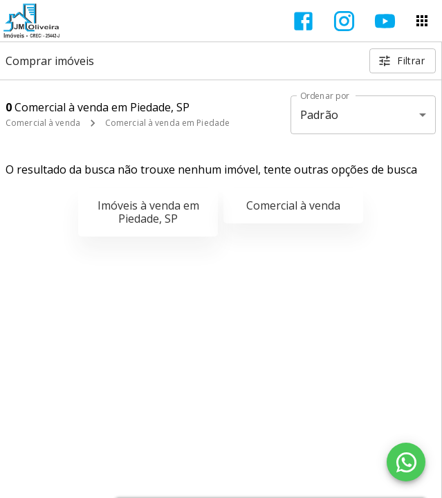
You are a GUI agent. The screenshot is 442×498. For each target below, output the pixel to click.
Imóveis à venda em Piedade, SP (148, 212)
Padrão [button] (319, 114)
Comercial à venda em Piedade (167, 123)
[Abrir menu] (422, 20)
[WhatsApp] (406, 462)
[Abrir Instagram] (344, 21)
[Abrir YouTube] (385, 21)
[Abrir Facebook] (303, 21)
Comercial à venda (43, 123)
